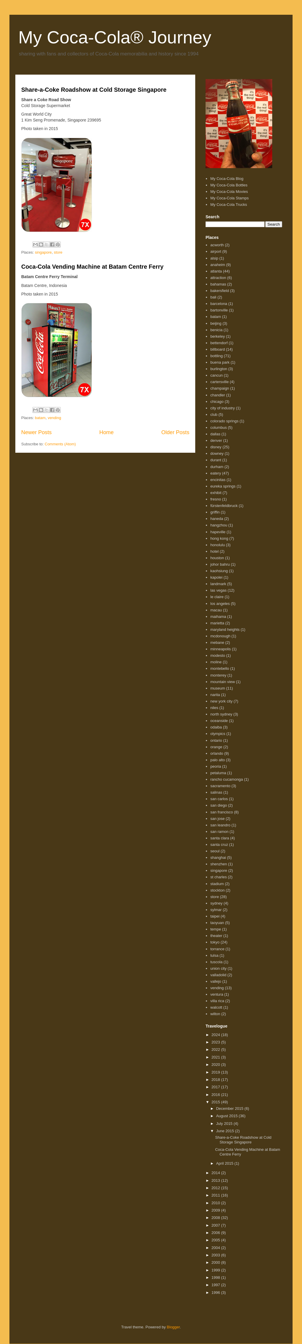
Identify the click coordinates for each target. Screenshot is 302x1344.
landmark (218, 584)
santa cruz (219, 844)
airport (215, 251)
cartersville (219, 382)
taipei (214, 916)
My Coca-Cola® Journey (114, 37)
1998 (216, 1277)
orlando (216, 753)
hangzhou (218, 525)
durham (216, 467)
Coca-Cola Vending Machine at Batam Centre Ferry (92, 266)
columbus (218, 427)
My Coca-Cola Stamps (229, 198)
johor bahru (220, 564)
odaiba (216, 727)
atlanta (216, 271)
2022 (216, 1049)
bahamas (218, 284)
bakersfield (219, 290)
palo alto (217, 760)
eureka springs (222, 486)
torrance (217, 949)
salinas (216, 792)
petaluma (218, 773)
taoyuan (217, 922)
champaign (219, 388)
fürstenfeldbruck (224, 505)
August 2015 (227, 1116)
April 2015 (225, 1163)
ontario (216, 740)
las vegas (218, 590)
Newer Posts (36, 432)
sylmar (215, 910)
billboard (217, 349)
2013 (216, 1180)
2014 (216, 1173)
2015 (216, 1102)
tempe (215, 929)
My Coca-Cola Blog (226, 178)
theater (216, 935)
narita (215, 694)
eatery (215, 473)
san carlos (219, 799)
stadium (217, 884)
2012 (216, 1188)
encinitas (217, 479)
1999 (216, 1270)
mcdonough (220, 636)
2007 (216, 1225)
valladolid (218, 975)
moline (215, 662)
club (213, 414)
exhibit (215, 492)
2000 (216, 1262)
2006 (216, 1232)
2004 (216, 1247)
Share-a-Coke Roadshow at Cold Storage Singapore (93, 89)
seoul (214, 851)
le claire (217, 597)
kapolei (216, 577)
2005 (216, 1240)
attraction (218, 277)
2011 (216, 1195)
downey (217, 453)
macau (216, 610)
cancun (216, 375)
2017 (216, 1087)
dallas (215, 434)
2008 (216, 1217)
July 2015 (225, 1123)
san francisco (221, 812)
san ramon (219, 831)
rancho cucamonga (226, 779)
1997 (216, 1285)
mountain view (222, 682)
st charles (218, 877)
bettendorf (219, 343)
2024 (216, 1035)
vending (54, 418)
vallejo (215, 981)
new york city (221, 701)
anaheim (217, 264)
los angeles (220, 603)
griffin (215, 512)
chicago (217, 401)
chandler (217, 395)
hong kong (219, 538)
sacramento (220, 786)
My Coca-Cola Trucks (228, 204)
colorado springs (224, 421)
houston (217, 558)
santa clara (219, 838)
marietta (217, 623)
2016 (216, 1094)
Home (106, 432)
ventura (216, 994)
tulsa (214, 955)
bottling (216, 356)
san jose (217, 818)
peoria (215, 766)
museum (217, 688)
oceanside (219, 720)
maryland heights (224, 629)
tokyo (214, 942)
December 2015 (230, 1108)
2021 (216, 1057)
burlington (218, 369)
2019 (216, 1072)
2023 (216, 1042)
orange (216, 747)
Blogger (173, 1327)
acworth (217, 245)
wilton (215, 1014)
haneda (216, 518)
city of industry (222, 408)
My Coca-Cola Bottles (228, 185)
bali (213, 297)
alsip (214, 258)
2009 (216, 1210)
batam (40, 418)
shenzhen (218, 864)
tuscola (216, 962)
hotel (214, 551)
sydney (216, 903)
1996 (216, 1292)
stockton (217, 890)
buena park (219, 362)
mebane (217, 642)
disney (215, 447)
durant (215, 460)
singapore (43, 252)
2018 (216, 1079)
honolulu (217, 545)
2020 (216, 1064)
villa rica (217, 1001)
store (58, 252)
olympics (217, 733)
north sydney (221, 714)
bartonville (219, 310)
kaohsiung (219, 571)
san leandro (220, 825)
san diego (218, 805)
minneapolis (220, 649)
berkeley (217, 336)
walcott (216, 1007)
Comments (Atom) (60, 444)
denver (216, 440)
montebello (219, 668)
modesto (217, 655)
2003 (216, 1255)
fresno (215, 499)
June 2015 (225, 1131)
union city (218, 968)
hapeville (217, 532)
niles (214, 707)
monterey (218, 675)
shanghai (218, 857)
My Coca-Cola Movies (229, 191)
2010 (216, 1203)
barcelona (218, 303)
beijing (215, 323)
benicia (216, 330)
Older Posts (175, 432)
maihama (218, 616)
